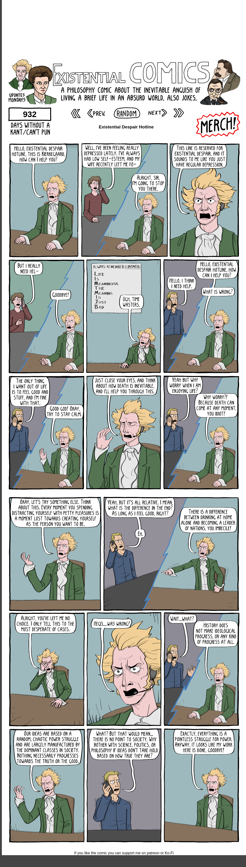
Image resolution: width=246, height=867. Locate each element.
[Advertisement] (124, 29)
